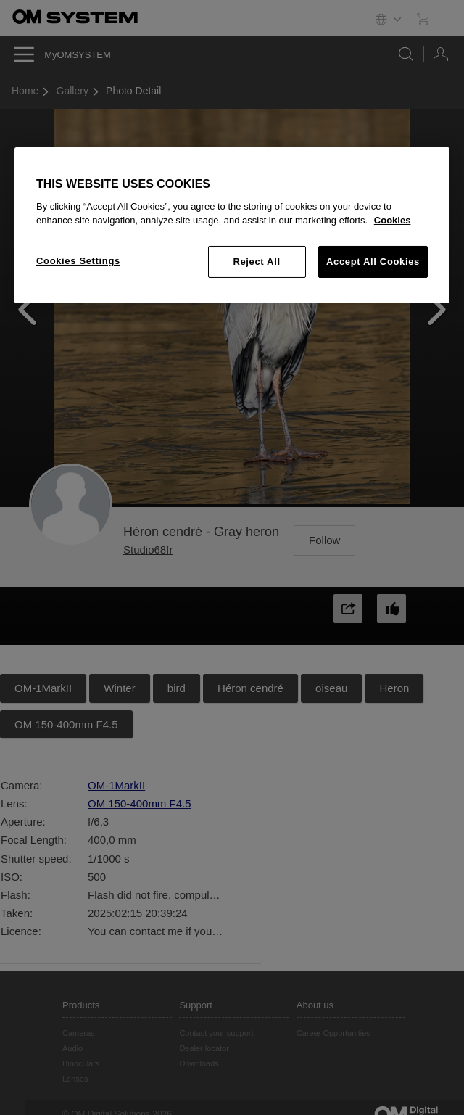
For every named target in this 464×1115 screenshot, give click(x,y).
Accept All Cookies (373, 261)
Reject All (256, 261)
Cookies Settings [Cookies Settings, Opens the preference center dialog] (78, 260)
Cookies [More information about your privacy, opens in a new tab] (392, 220)
